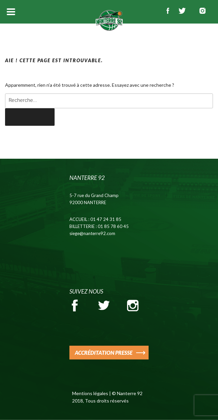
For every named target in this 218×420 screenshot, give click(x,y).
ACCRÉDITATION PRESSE (103, 352)
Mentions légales (90, 393)
